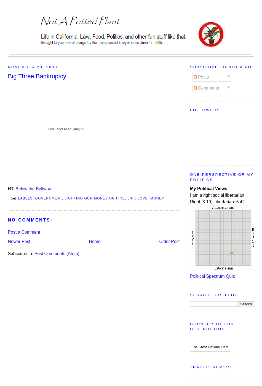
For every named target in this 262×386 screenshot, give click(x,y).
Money (157, 198)
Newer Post (19, 241)
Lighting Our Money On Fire (95, 198)
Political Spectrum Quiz (212, 276)
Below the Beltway (33, 189)
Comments (206, 88)
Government (48, 198)
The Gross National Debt (210, 347)
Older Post (169, 241)
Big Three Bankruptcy (37, 76)
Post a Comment (24, 232)
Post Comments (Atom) (56, 253)
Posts (201, 77)
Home (95, 241)
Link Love (137, 198)
